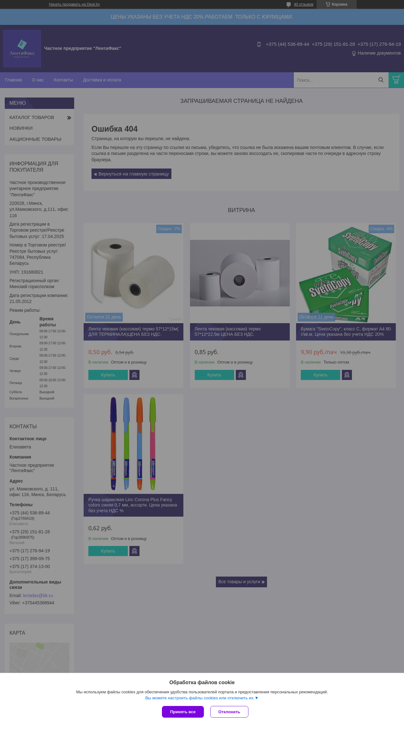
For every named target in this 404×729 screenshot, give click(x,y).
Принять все (183, 711)
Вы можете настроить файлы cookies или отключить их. (199, 698)
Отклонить (229, 711)
